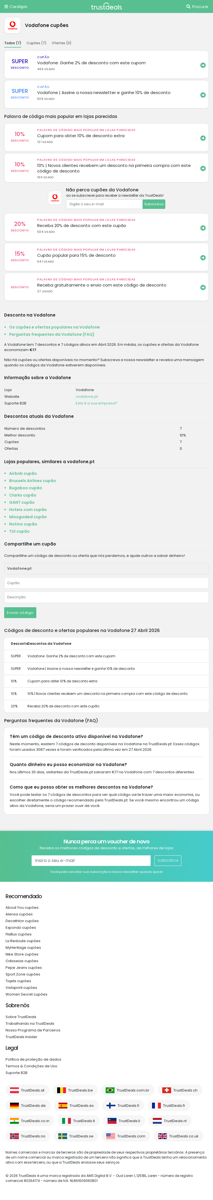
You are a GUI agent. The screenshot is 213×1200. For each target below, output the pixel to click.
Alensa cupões (19, 914)
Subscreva (154, 204)
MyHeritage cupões (23, 947)
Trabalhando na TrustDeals (30, 1023)
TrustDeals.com (131, 1136)
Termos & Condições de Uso (31, 1066)
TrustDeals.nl (175, 1121)
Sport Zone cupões (23, 974)
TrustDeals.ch (185, 1090)
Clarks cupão (22, 495)
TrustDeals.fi (128, 1105)
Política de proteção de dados (33, 1059)
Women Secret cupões (26, 994)
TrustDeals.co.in (35, 1121)
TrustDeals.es (82, 1105)
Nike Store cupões (22, 954)
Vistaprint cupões (21, 987)
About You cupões (22, 907)
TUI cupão (19, 531)
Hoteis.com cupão (28, 509)
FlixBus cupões (19, 934)
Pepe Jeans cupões (24, 967)
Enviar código (20, 612)
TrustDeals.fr (174, 1105)
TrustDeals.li (129, 1121)
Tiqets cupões (18, 981)
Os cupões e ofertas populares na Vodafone (54, 327)
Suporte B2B (16, 1072)
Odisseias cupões (22, 961)
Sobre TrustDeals (21, 1016)
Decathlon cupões (22, 921)
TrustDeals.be (80, 1090)
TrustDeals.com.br (133, 1090)
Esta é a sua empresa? (96, 403)
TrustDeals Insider (21, 1036)
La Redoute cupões (23, 941)
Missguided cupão (28, 517)
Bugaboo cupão (25, 488)
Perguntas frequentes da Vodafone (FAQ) (52, 334)
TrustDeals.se (81, 1136)
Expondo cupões (21, 927)
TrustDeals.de (33, 1105)
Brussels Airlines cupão (32, 480)
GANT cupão (22, 502)
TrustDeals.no (33, 1136)
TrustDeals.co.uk (184, 1136)
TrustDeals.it (84, 1121)
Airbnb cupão (23, 473)
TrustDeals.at (32, 1090)
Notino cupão (23, 524)
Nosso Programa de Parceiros (33, 1030)
